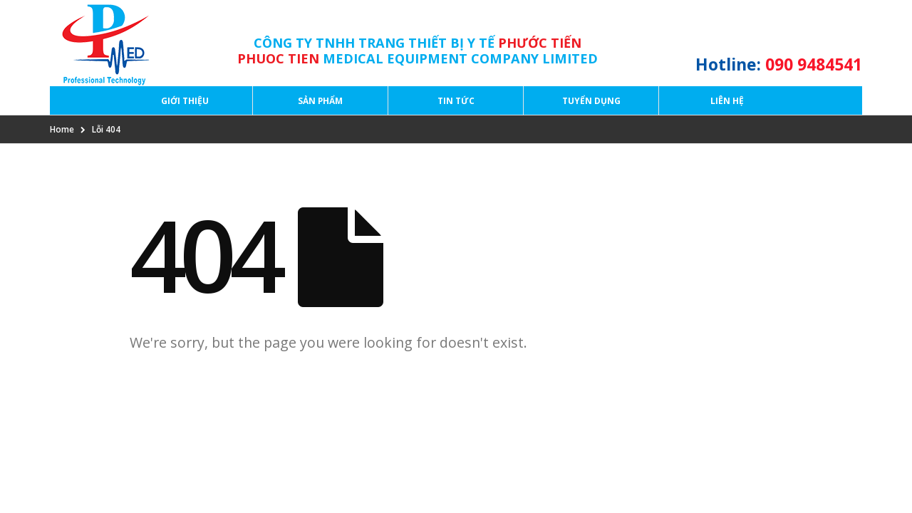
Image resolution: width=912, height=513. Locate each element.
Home (62, 129)
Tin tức (456, 101)
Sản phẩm (320, 101)
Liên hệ (727, 101)
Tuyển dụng (591, 101)
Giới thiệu (185, 101)
